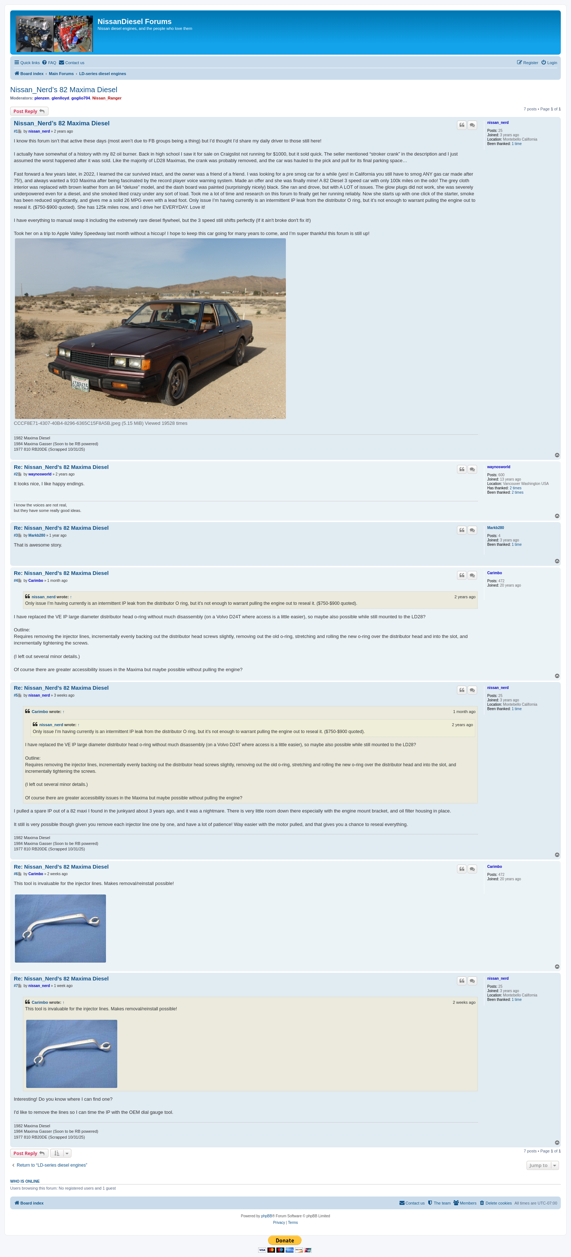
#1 (16, 131)
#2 (16, 474)
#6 (16, 874)
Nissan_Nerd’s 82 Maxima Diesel (63, 90)
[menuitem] (49, 62)
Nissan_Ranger (107, 98)
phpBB (266, 1216)
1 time (516, 144)
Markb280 (495, 528)
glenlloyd (60, 98)
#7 (16, 986)
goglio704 (80, 98)
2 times (515, 488)
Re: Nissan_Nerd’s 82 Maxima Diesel (61, 467)
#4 (16, 581)
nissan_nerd (498, 123)
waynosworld (498, 467)
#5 (16, 695)
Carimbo (494, 573)
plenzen (42, 98)
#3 (16, 535)
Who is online (25, 1181)
